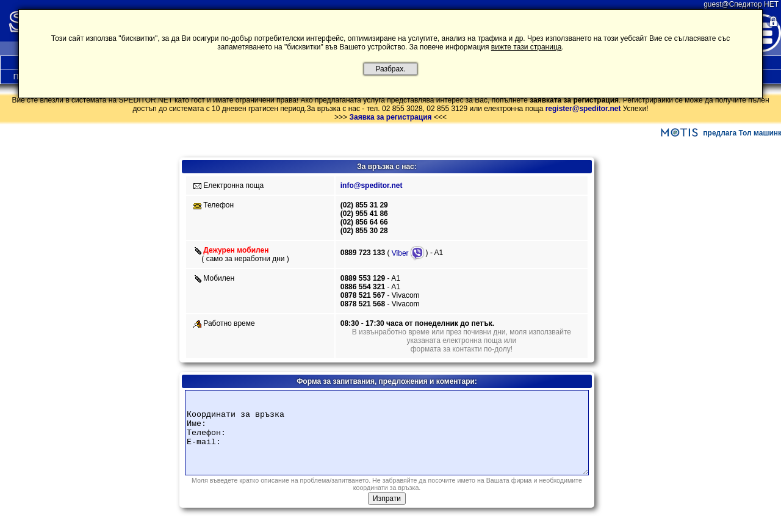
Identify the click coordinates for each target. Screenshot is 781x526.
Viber (408, 253)
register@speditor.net (583, 108)
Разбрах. (390, 69)
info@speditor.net (371, 185)
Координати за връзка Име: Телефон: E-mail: (387, 432)
